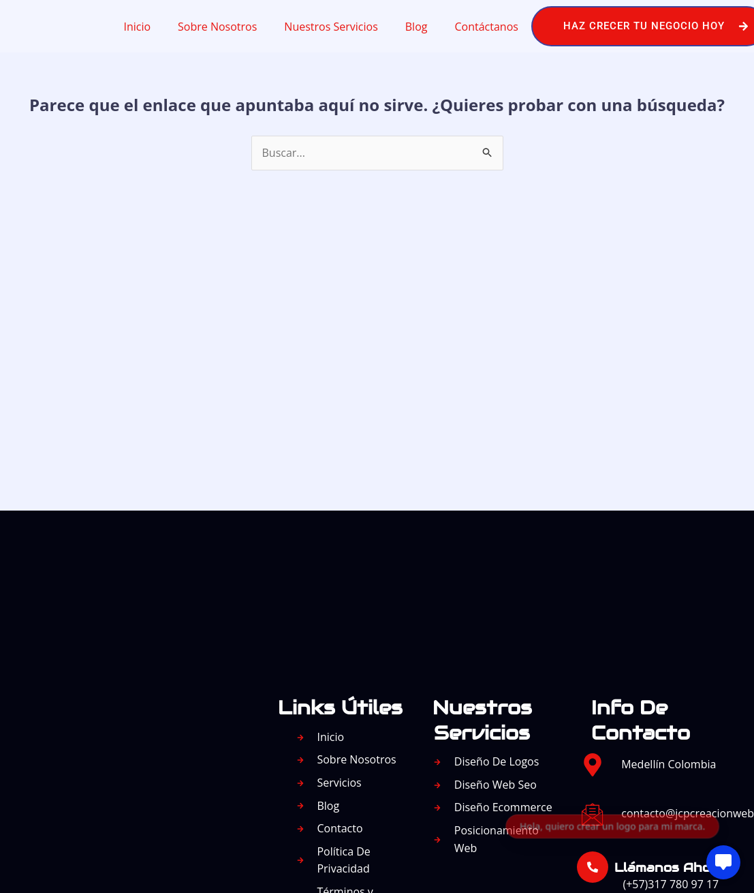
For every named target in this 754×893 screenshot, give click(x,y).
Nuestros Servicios (330, 26)
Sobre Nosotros (217, 26)
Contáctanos (486, 26)
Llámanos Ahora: (670, 867)
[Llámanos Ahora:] (592, 867)
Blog (416, 26)
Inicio (137, 26)
